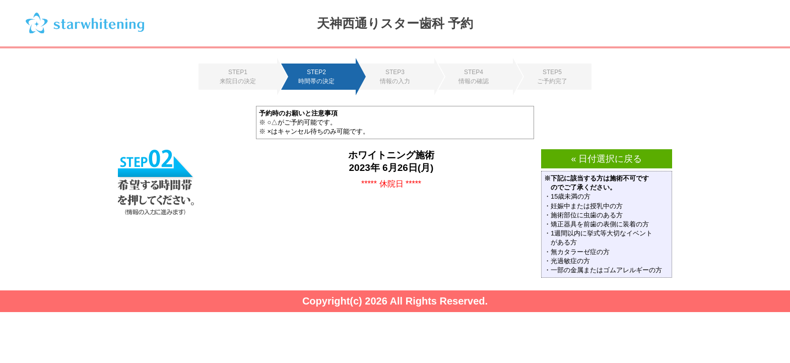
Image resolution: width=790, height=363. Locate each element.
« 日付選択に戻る (606, 159)
